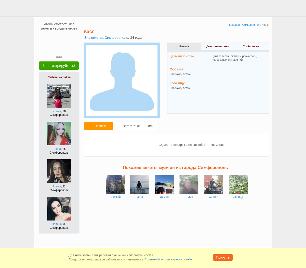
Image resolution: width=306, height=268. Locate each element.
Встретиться (131, 126)
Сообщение (251, 46)
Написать (101, 126)
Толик (189, 197)
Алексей (115, 197)
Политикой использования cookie (168, 259)
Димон (164, 197)
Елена (57, 149)
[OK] (68, 37)
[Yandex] (54, 48)
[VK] (50, 37)
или (150, 126)
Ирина (56, 111)
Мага (139, 197)
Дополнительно (217, 46)
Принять (223, 257)
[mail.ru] (59, 37)
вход (246, 8)
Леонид (238, 197)
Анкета (184, 46)
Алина (56, 186)
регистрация (262, 8)
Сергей (213, 197)
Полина (57, 224)
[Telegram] (63, 48)
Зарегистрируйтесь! (59, 66)
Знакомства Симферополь (106, 37)
